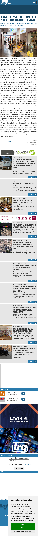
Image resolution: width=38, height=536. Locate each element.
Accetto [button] (22, 524)
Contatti (6, 515)
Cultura (24, 157)
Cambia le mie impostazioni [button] (22, 531)
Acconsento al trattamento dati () (19, 464)
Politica (25, 198)
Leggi (33, 177)
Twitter (8, 142)
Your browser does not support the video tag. (15, 376)
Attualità (25, 223)
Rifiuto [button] (23, 528)
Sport (24, 181)
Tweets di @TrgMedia (6, 499)
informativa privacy (26, 464)
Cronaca (25, 305)
